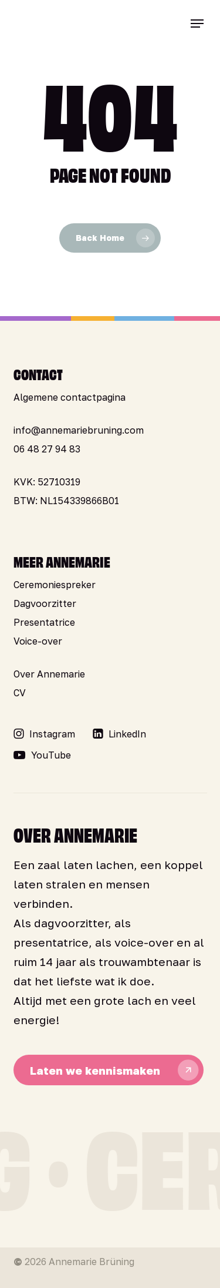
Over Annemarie (49, 674)
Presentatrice (44, 622)
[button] (197, 23)
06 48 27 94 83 (46, 449)
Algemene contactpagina (69, 397)
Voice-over (37, 641)
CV (19, 693)
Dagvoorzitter (44, 603)
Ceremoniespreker (54, 585)
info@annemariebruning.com (78, 430)
